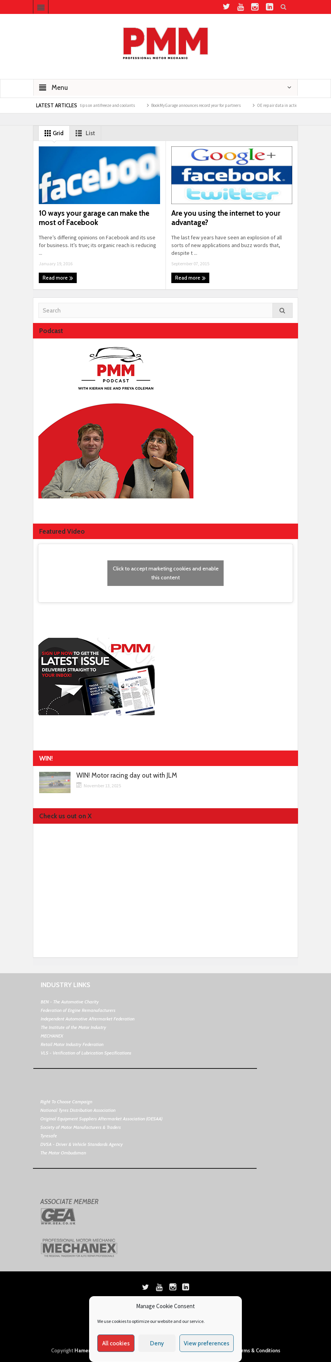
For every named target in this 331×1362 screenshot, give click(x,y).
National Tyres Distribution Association (78, 1110)
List (83, 133)
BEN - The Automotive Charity (70, 1002)
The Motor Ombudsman (63, 1153)
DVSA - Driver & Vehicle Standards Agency (81, 1144)
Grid (52, 133)
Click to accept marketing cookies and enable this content (166, 573)
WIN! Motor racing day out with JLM (126, 775)
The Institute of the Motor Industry (73, 1027)
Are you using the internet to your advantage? (225, 218)
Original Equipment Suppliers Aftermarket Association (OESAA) (101, 1119)
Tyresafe (48, 1136)
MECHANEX (52, 1036)
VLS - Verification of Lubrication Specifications (86, 1053)
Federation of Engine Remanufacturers (78, 1010)
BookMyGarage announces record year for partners (201, 105)
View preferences (206, 1343)
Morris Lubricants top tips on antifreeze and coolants (93, 105)
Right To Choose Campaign (66, 1101)
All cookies (116, 1343)
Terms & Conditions (257, 1350)
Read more (58, 278)
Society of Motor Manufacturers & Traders (80, 1127)
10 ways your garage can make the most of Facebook (94, 218)
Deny (157, 1343)
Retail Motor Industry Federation (72, 1044)
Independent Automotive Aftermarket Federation (87, 1019)
